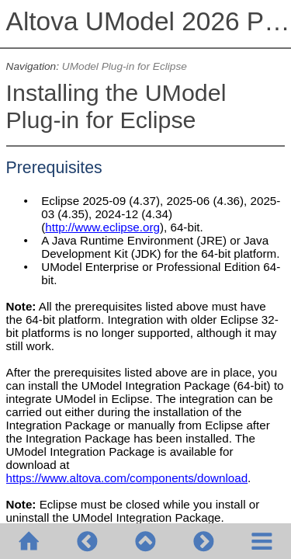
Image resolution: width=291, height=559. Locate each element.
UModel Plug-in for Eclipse (124, 66)
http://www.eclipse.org (102, 227)
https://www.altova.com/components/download (127, 477)
